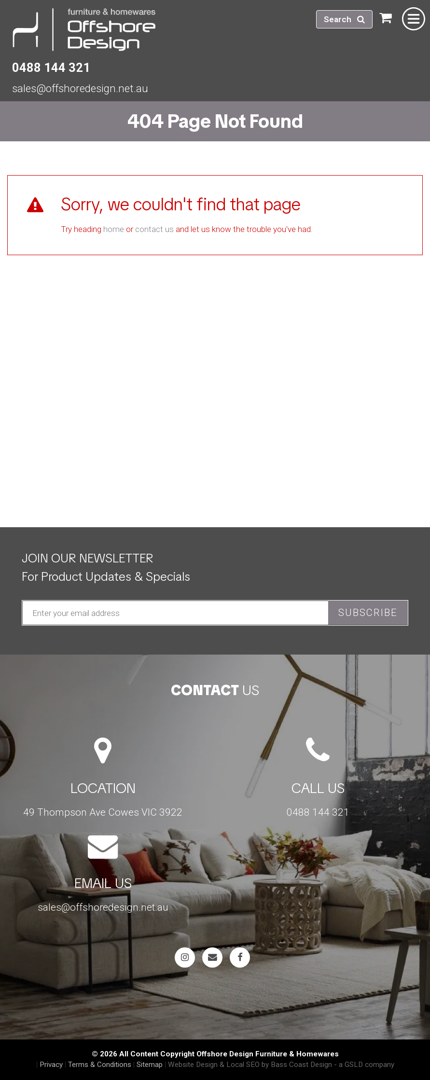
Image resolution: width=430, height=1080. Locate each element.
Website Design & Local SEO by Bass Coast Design (250, 1064)
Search (344, 19)
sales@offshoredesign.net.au (80, 88)
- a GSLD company (364, 1064)
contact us (154, 229)
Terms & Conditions (99, 1064)
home (113, 229)
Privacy (51, 1064)
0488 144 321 (51, 67)
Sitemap (150, 1064)
